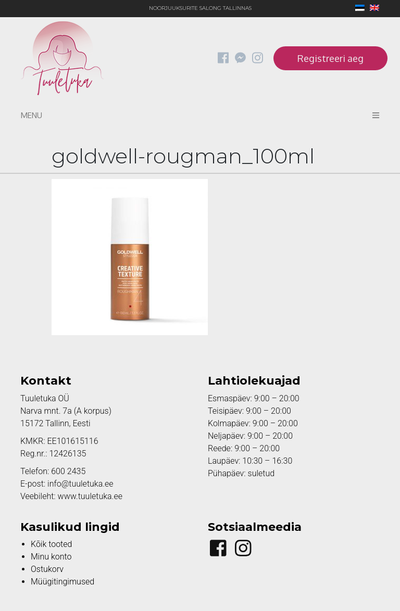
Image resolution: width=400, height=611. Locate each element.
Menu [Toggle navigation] (200, 115)
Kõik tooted (51, 544)
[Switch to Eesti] (357, 9)
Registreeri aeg (330, 58)
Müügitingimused (62, 582)
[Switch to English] (372, 9)
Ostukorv (47, 569)
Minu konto (51, 557)
